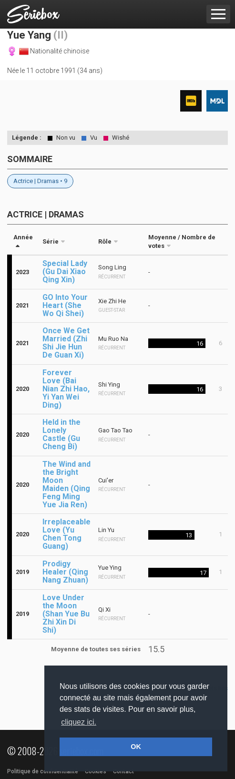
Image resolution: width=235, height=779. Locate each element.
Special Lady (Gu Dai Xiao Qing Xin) (64, 271)
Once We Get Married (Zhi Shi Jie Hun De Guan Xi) (66, 343)
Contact (123, 771)
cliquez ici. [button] (78, 722)
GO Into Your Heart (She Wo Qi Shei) (65, 305)
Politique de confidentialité (42, 771)
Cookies (95, 771)
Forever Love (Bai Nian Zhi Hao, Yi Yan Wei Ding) (66, 389)
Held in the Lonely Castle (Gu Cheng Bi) (61, 434)
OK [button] (136, 746)
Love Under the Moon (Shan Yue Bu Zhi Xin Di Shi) (66, 614)
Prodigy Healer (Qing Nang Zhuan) (65, 572)
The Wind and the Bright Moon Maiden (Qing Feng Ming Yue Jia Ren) (66, 484)
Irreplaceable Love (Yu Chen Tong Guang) (66, 534)
